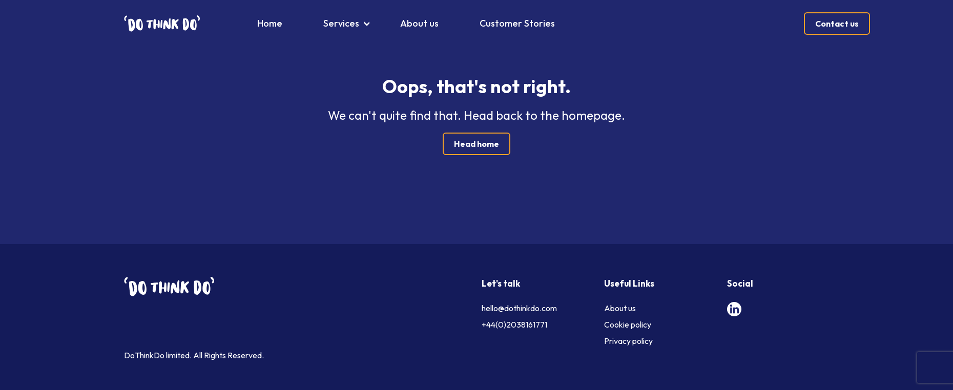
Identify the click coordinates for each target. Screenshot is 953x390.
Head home (476, 144)
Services (341, 23)
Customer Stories (517, 23)
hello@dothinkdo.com (519, 308)
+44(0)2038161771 (514, 324)
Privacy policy (628, 341)
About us (419, 23)
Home (269, 23)
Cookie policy (627, 324)
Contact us (837, 23)
